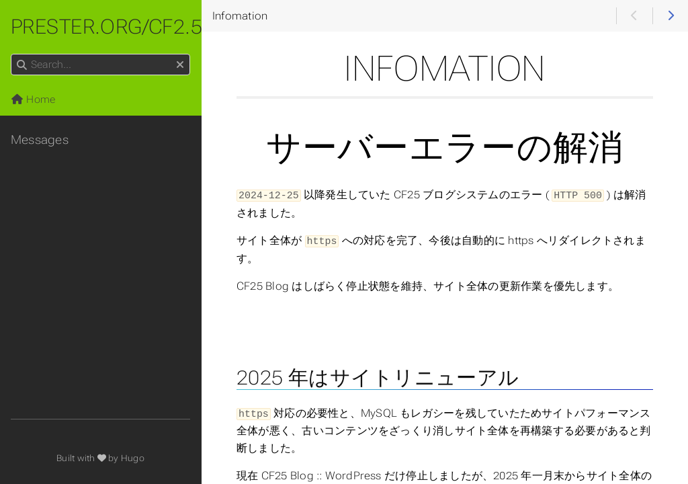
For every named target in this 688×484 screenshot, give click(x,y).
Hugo (132, 458)
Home (33, 99)
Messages (40, 140)
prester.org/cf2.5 (106, 26)
